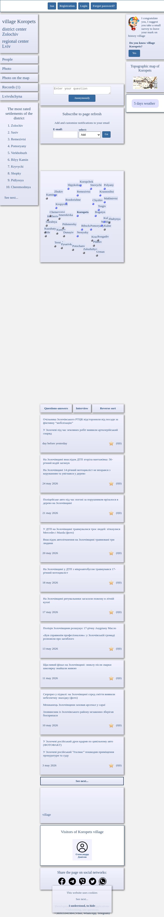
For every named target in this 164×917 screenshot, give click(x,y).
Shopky (16, 173)
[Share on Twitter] (93, 883)
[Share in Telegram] (72, 883)
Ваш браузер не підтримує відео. (82, 158)
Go (106, 135)
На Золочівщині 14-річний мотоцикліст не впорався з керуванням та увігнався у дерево (76, 473)
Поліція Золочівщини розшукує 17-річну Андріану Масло (79, 629)
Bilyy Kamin (19, 159)
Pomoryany (18, 146)
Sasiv (14, 132)
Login (83, 5)
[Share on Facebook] (62, 883)
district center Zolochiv (14, 32)
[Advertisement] (82, 49)
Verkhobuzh (19, 153)
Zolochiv (17, 125)
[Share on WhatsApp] (103, 883)
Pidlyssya (17, 180)
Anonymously (82, 99)
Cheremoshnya (21, 187)
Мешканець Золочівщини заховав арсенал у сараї (74, 706)
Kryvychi (17, 166)
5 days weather (144, 103)
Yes (134, 53)
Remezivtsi (18, 139)
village (46, 816)
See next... (82, 899)
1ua (52, 5)
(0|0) (119, 444)
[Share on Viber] (82, 883)
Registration (67, 5)
